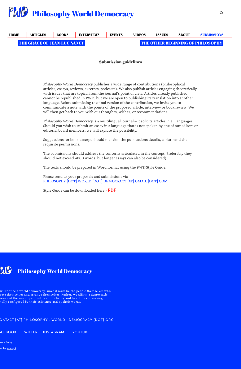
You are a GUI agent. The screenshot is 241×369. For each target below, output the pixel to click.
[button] (186, 35)
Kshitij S (11, 348)
